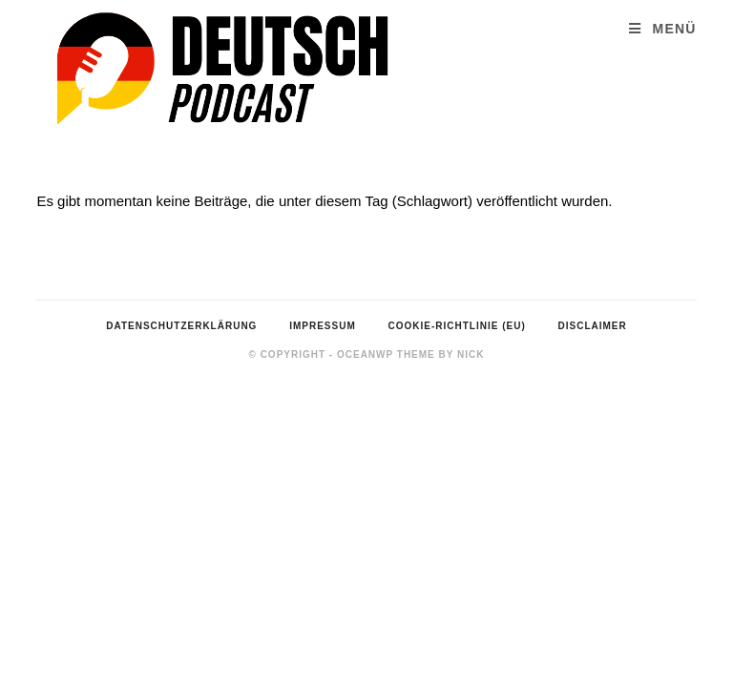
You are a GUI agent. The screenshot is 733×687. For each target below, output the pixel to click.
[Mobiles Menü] (662, 29)
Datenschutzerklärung (181, 326)
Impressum (322, 326)
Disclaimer (592, 326)
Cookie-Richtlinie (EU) (457, 326)
